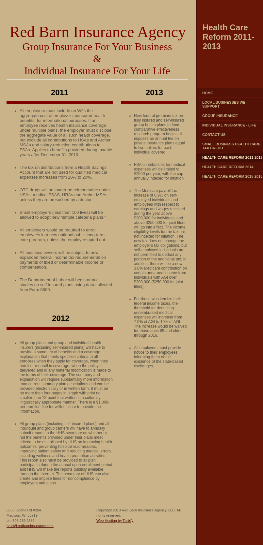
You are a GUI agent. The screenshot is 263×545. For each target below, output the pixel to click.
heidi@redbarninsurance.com (30, 526)
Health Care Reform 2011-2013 (232, 157)
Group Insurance (220, 116)
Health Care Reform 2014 (227, 167)
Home (207, 93)
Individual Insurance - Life (229, 125)
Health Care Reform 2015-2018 (232, 176)
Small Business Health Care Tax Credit (231, 146)
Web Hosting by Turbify (115, 521)
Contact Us (213, 135)
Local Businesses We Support (223, 104)
